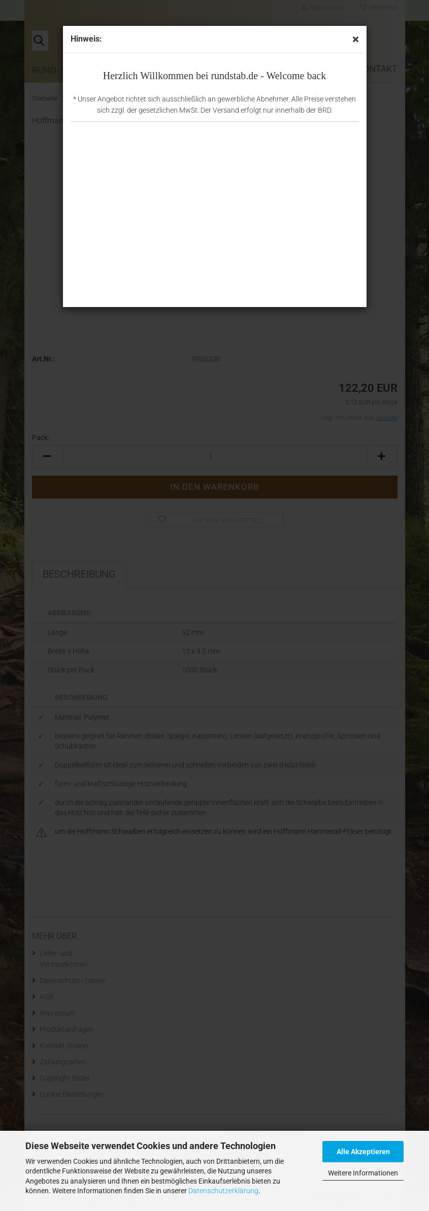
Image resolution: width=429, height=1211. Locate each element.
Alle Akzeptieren (363, 1152)
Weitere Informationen (363, 1173)
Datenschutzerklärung (223, 1191)
